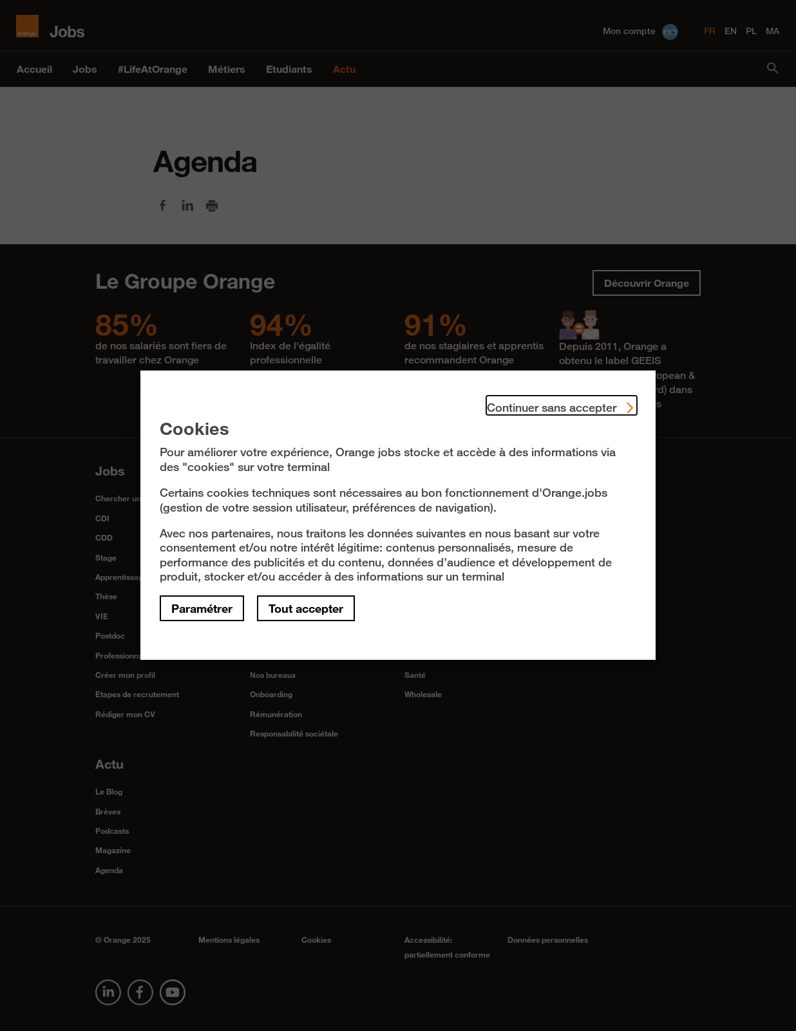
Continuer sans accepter (561, 405)
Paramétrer (201, 608)
